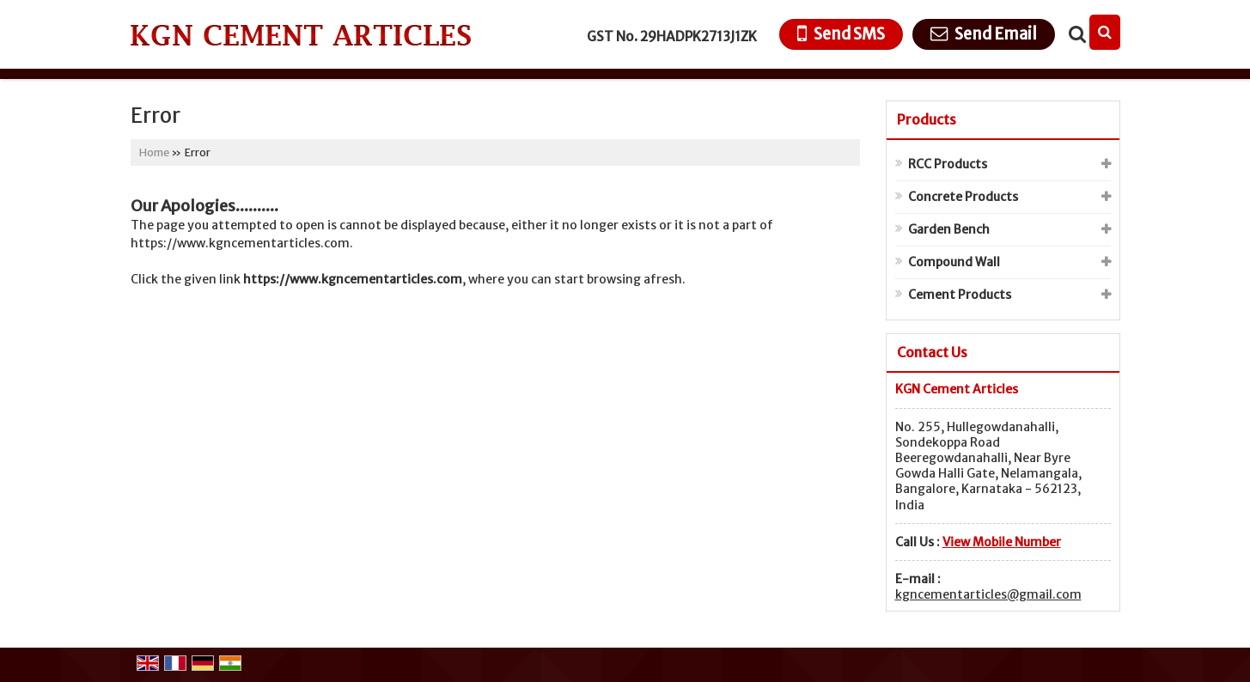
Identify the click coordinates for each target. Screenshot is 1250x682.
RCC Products (947, 164)
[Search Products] (1075, 34)
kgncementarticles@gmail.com (988, 594)
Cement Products (959, 294)
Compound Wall (954, 262)
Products (926, 119)
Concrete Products (963, 196)
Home (154, 152)
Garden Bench (949, 229)
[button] (1001, 542)
